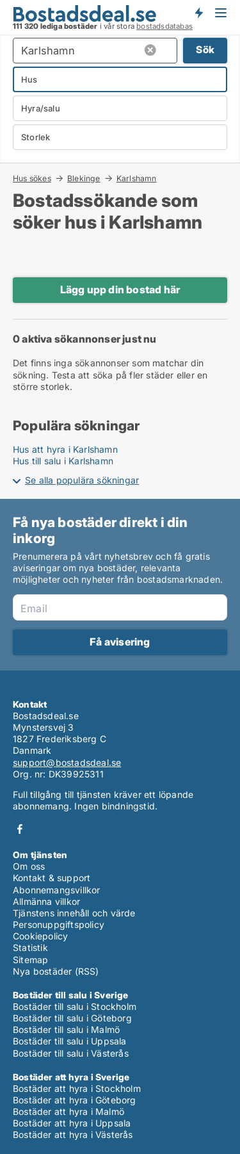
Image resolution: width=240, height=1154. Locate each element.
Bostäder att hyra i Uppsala (72, 1122)
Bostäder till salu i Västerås (71, 1053)
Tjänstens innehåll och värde (74, 912)
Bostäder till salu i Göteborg (72, 1017)
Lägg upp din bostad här (120, 289)
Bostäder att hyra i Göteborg (74, 1099)
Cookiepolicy (40, 936)
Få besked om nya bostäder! (198, 13)
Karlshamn (136, 179)
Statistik (30, 947)
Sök (205, 50)
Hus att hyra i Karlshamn (65, 449)
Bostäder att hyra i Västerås (73, 1134)
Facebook (20, 829)
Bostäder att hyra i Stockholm (77, 1088)
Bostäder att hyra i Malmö (68, 1111)
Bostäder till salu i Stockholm (74, 1006)
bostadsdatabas (164, 26)
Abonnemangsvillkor (56, 889)
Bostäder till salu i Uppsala (70, 1041)
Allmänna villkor (46, 901)
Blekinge (83, 178)
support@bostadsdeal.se (67, 762)
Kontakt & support (51, 877)
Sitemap (30, 959)
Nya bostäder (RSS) (56, 971)
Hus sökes (32, 178)
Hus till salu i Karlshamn (63, 460)
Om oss (29, 866)
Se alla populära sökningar (82, 480)
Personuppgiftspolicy (58, 924)
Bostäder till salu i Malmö (66, 1029)
